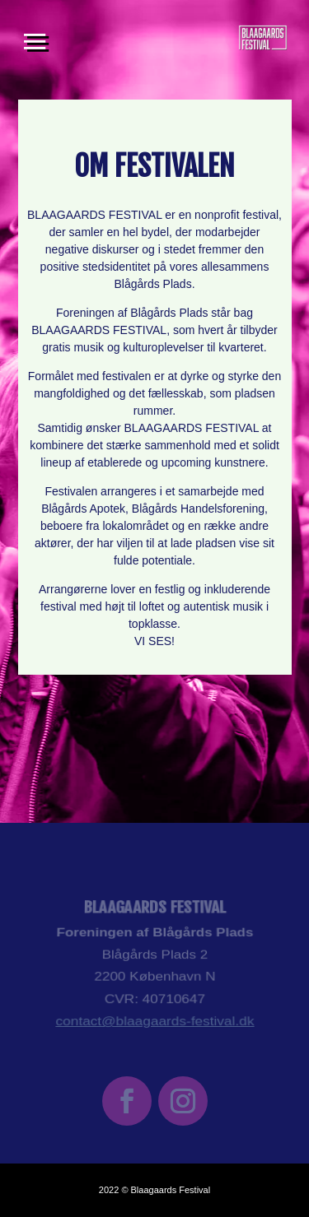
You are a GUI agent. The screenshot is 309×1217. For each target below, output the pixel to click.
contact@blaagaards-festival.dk (154, 1017)
